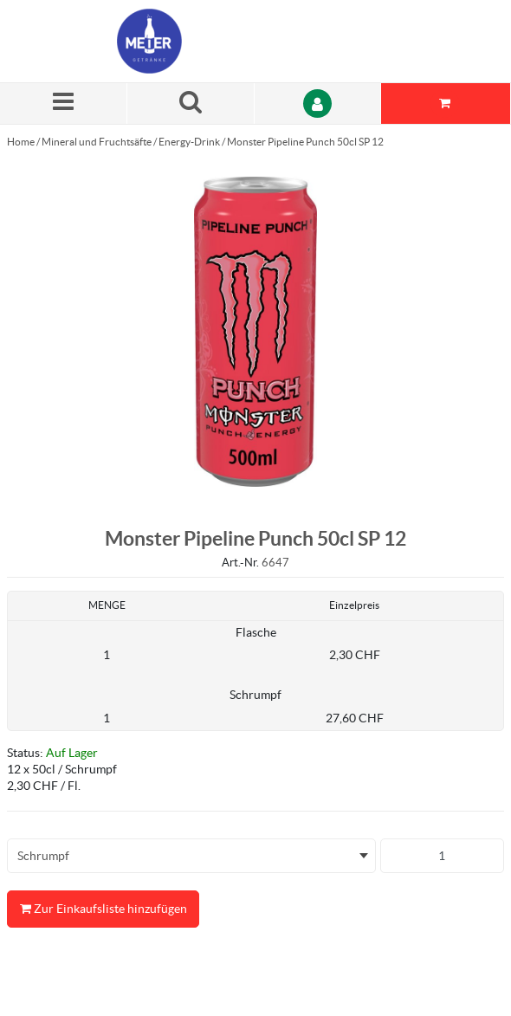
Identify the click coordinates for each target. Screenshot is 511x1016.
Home (21, 141)
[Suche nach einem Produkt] (191, 103)
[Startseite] (199, 41)
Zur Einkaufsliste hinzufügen (103, 909)
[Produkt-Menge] (442, 855)
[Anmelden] (318, 103)
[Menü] (63, 103)
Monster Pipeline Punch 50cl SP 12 (305, 141)
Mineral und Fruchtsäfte (97, 141)
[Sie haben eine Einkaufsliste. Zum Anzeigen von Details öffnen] (446, 103)
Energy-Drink (189, 141)
